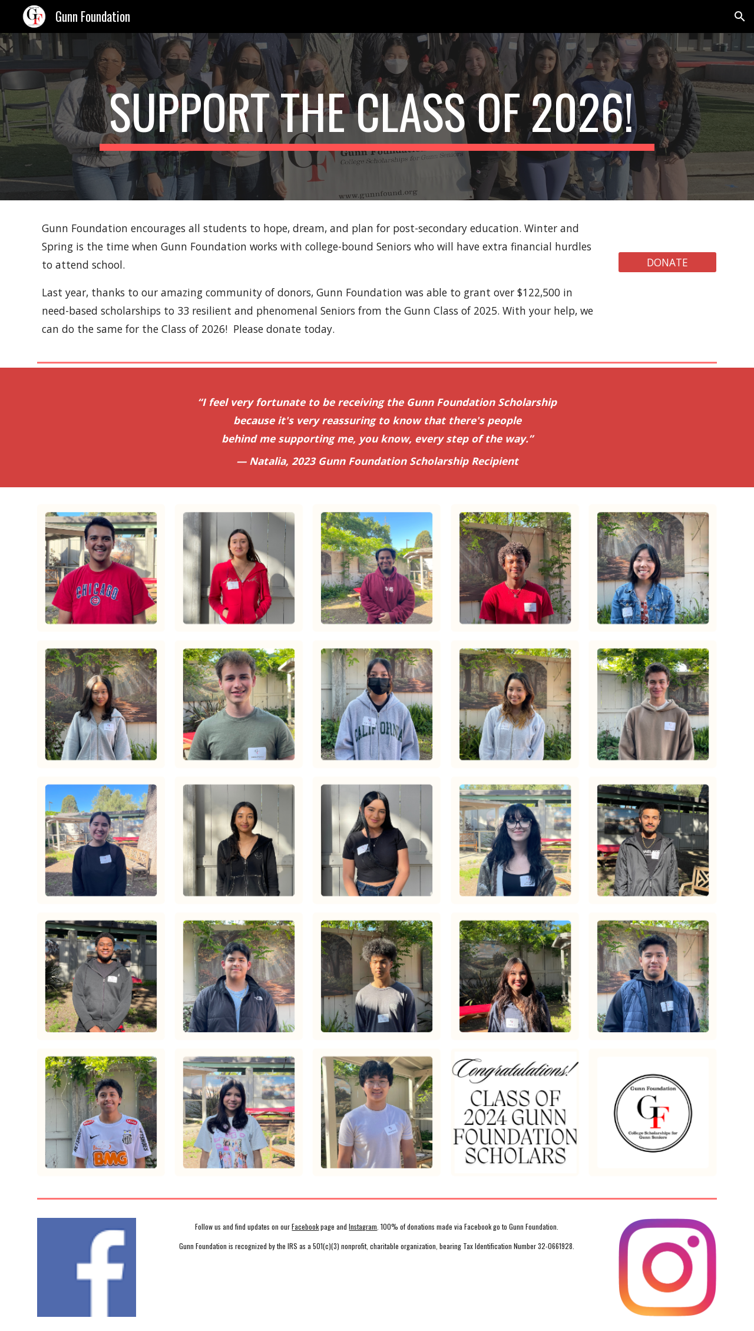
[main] (377, 117)
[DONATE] (667, 262)
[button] (740, 16)
